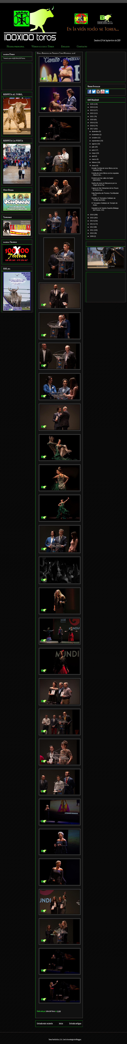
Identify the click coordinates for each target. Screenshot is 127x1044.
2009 (92, 236)
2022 (92, 113)
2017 (92, 129)
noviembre (96, 134)
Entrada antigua (75, 1023)
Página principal (15, 46)
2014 (92, 221)
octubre (95, 138)
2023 (92, 110)
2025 (92, 104)
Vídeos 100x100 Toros (43, 46)
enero (94, 165)
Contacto (82, 46)
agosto (94, 144)
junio (93, 150)
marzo (94, 159)
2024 (92, 107)
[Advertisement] (17, 76)
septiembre (96, 141)
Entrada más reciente (45, 1023)
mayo (94, 153)
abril (93, 156)
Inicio (61, 1023)
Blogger (78, 1040)
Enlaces (65, 46)
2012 (92, 227)
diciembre (95, 131)
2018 (92, 126)
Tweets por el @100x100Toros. (14, 58)
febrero (94, 162)
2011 (92, 230)
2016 (92, 215)
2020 (92, 119)
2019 (92, 122)
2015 (92, 218)
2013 (92, 224)
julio (93, 147)
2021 (92, 116)
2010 (92, 233)
